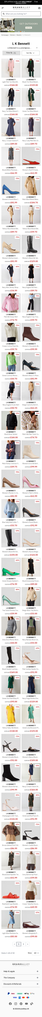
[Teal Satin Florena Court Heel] (11, 601)
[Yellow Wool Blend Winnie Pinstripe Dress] (11, 219)
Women (12, 35)
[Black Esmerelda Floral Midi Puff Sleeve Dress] (31, 572)
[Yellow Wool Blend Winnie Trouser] (31, 219)
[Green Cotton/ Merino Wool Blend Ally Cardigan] (11, 366)
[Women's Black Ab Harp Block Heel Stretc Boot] (11, 777)
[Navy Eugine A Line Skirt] (11, 396)
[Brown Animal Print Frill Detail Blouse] (11, 836)
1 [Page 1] (18, 944)
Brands (19, 35)
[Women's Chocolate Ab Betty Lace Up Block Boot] (31, 337)
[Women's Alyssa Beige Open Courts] (31, 542)
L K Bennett (26, 35)
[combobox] (21, 14)
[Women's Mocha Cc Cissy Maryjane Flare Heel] (11, 484)
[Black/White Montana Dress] (11, 161)
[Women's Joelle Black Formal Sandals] (31, 836)
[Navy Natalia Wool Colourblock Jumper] (31, 630)
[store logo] (21, 8)
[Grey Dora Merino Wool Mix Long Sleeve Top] (11, 630)
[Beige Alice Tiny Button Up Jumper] (31, 601)
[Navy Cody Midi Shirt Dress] (31, 131)
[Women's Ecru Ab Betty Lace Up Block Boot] (31, 454)
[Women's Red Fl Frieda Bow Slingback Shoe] (31, 161)
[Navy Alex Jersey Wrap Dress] (11, 278)
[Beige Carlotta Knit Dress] (31, 396)
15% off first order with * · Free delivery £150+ (21, 2)
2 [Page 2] (23, 944)
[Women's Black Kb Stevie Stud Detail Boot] (11, 542)
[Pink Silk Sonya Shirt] (11, 307)
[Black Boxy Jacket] (11, 425)
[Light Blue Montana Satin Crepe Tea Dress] (11, 924)
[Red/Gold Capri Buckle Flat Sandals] (11, 895)
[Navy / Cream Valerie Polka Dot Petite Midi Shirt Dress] (11, 131)
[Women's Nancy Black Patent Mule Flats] (31, 748)
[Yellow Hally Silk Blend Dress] (11, 719)
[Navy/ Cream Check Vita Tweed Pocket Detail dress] (31, 777)
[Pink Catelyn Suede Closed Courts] (31, 660)
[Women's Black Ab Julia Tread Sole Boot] (31, 249)
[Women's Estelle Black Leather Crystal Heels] (11, 748)
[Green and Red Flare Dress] (31, 807)
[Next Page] (27, 944)
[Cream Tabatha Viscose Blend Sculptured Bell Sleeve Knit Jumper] (31, 895)
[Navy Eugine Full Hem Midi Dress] (31, 278)
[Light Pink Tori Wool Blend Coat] (11, 73)
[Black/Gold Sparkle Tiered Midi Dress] (11, 865)
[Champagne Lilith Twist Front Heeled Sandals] (11, 807)
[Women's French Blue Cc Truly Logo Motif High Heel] (11, 190)
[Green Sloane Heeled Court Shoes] (11, 572)
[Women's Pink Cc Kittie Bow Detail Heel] (31, 484)
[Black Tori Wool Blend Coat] (31, 73)
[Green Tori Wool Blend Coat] (31, 102)
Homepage (4, 35)
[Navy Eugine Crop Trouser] (31, 307)
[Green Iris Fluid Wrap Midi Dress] (11, 689)
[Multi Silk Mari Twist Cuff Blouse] (31, 425)
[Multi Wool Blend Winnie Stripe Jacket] (31, 190)
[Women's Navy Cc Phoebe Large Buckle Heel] (31, 366)
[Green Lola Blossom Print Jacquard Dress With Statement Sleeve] (31, 719)
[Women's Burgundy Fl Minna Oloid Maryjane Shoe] (31, 924)
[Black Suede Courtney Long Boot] (11, 660)
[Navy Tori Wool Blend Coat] (11, 102)
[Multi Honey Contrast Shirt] (11, 454)
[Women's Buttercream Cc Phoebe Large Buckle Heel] (11, 249)
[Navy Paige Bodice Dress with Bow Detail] (31, 689)
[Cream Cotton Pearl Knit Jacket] (11, 337)
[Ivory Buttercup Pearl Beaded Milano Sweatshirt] (31, 865)
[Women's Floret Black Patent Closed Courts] (31, 513)
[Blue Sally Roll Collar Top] (11, 513)
